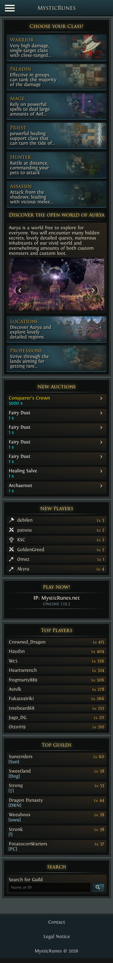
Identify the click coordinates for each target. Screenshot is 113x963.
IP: (56, 598)
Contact (56, 921)
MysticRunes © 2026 (56, 950)
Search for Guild (26, 879)
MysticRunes (56, 8)
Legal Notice (56, 936)
